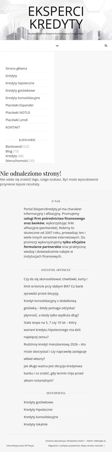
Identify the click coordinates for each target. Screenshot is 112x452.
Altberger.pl (100, 440)
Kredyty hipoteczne (20, 83)
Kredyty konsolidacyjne (23, 98)
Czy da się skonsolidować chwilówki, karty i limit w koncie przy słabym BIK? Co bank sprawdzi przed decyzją (55, 286)
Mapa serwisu (88, 445)
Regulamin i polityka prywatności (64, 445)
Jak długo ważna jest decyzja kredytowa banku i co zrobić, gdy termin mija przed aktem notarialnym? (53, 373)
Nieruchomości (17, 161)
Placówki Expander (20, 105)
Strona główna (16, 68)
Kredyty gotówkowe (20, 90)
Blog (9, 151)
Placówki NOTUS (18, 112)
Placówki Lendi (17, 120)
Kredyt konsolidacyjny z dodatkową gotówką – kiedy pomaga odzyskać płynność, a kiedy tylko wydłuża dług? (51, 308)
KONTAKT (13, 127)
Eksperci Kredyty (56, 17)
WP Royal (29, 445)
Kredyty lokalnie (36, 424)
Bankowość (14, 146)
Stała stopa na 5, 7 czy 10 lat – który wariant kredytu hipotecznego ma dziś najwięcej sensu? (52, 329)
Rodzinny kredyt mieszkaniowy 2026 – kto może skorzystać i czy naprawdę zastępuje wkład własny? (55, 351)
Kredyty (11, 76)
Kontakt (99, 445)
